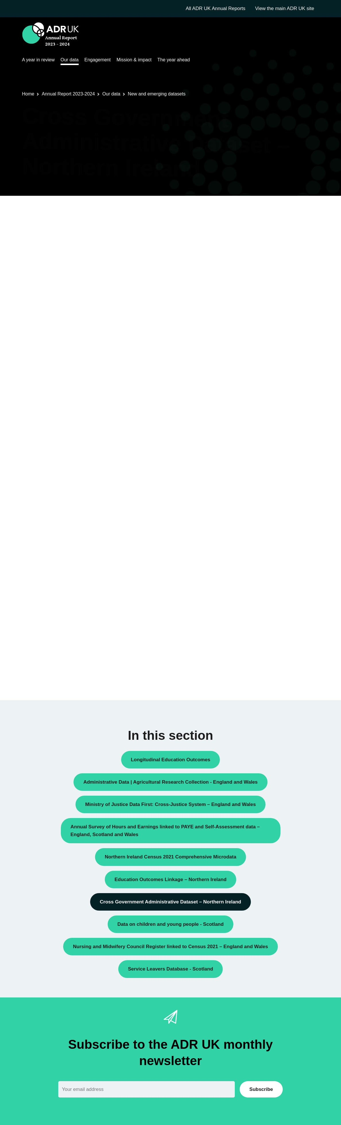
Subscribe (261, 1089)
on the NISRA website (208, 597)
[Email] (146, 1089)
